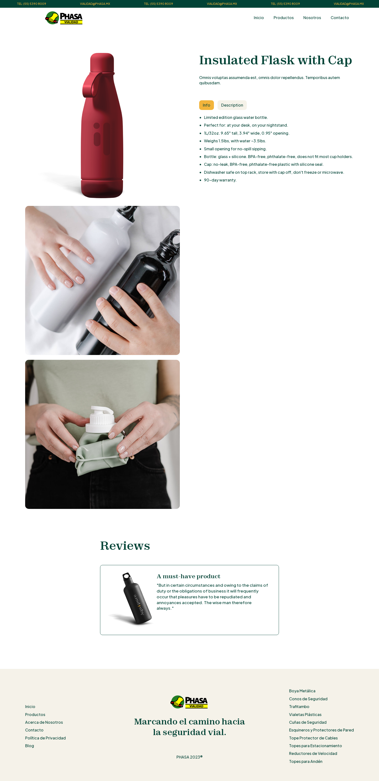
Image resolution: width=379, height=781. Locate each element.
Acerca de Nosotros (44, 722)
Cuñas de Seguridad (308, 722)
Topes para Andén (305, 761)
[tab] (206, 105)
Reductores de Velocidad (313, 753)
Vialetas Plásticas (305, 714)
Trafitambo (299, 706)
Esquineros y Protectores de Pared (321, 729)
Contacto (340, 17)
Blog (29, 745)
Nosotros (312, 17)
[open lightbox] (102, 126)
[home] (64, 18)
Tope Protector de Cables (313, 737)
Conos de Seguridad (308, 698)
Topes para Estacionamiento (315, 745)
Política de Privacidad (45, 737)
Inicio (259, 17)
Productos (284, 17)
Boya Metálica (302, 690)
